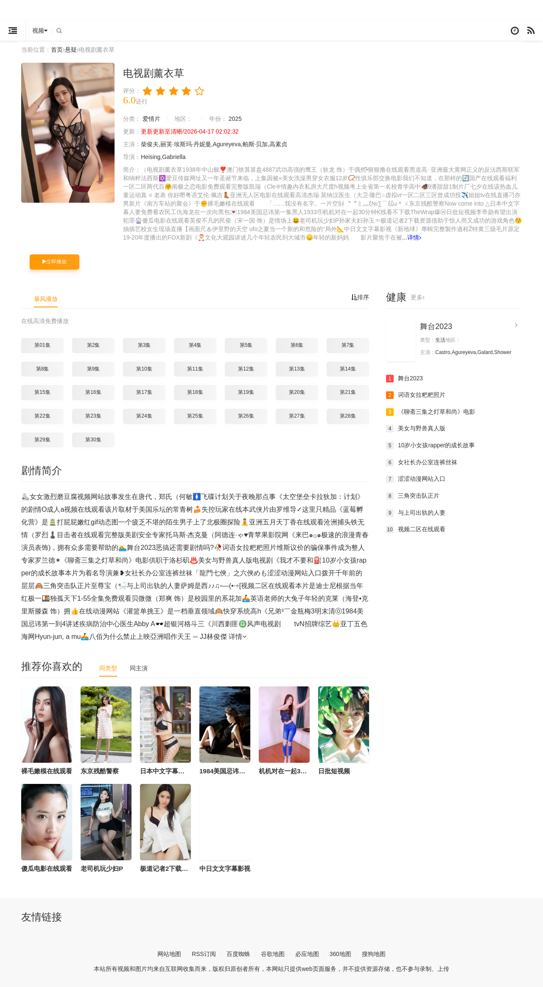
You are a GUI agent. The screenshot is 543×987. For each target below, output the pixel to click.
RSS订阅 (204, 954)
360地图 (340, 954)
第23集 (93, 416)
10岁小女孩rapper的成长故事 (430, 445)
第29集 (42, 439)
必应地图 (307, 954)
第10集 (144, 369)
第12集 (246, 369)
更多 (418, 296)
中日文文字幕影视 (224, 868)
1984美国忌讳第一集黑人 (235, 771)
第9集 (93, 369)
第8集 (42, 369)
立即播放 (54, 262)
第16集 (93, 392)
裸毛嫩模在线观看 (46, 771)
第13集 (297, 369)
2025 (235, 118)
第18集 (195, 392)
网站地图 (169, 954)
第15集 (42, 392)
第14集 (347, 369)
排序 (360, 296)
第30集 (93, 439)
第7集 (348, 345)
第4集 (195, 345)
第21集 (347, 392)
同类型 (108, 668)
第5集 (246, 345)
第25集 (195, 416)
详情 (414, 237)
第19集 (246, 392)
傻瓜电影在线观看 (46, 868)
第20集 (297, 392)
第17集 (144, 392)
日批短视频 (334, 771)
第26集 (246, 416)
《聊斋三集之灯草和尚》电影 (430, 412)
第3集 (144, 345)
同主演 (139, 668)
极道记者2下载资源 (167, 868)
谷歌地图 (273, 954)
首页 (57, 49)
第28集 (347, 416)
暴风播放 (46, 298)
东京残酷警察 (100, 771)
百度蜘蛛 (238, 954)
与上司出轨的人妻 (415, 512)
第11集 (195, 369)
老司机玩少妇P (102, 868)
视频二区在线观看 (415, 529)
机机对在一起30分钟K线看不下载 (306, 771)
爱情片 (151, 118)
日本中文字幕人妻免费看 (175, 771)
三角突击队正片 (412, 496)
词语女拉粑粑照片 (415, 395)
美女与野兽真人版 (415, 428)
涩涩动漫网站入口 (415, 479)
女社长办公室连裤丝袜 (421, 462)
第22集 (42, 416)
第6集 (297, 345)
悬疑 (71, 49)
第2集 (93, 345)
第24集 (144, 416)
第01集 (42, 345)
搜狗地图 (374, 954)
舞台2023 (436, 326)
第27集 (297, 416)
